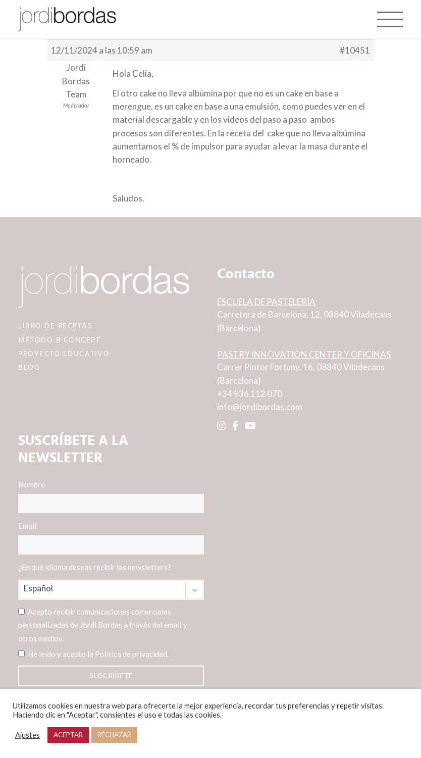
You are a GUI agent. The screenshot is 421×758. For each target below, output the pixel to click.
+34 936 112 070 (249, 393)
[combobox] (111, 590)
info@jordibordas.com (259, 406)
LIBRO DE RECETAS (55, 326)
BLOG (29, 367)
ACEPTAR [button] (68, 735)
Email (111, 537)
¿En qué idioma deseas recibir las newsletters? (94, 567)
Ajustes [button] (27, 735)
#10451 (355, 50)
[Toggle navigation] (390, 19)
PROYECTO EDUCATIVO (64, 354)
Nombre (111, 496)
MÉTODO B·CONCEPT (59, 340)
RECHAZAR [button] (114, 735)
